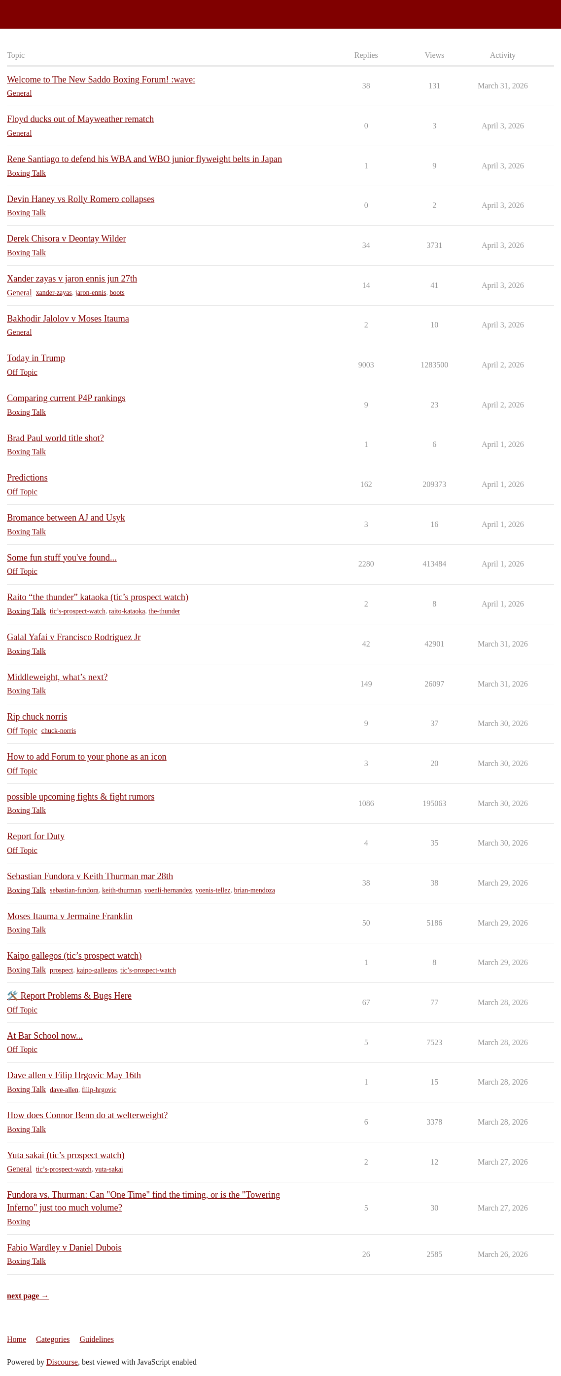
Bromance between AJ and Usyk (66, 518)
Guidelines (97, 1339)
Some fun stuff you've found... (62, 558)
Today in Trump (36, 358)
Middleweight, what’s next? (57, 677)
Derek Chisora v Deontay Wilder (66, 238)
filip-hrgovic (99, 1089)
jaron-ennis (90, 292)
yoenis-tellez (212, 890)
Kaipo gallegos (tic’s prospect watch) (74, 956)
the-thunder (164, 611)
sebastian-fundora (74, 890)
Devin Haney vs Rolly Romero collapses (80, 199)
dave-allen (64, 1089)
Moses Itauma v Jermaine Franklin (70, 916)
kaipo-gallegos (96, 970)
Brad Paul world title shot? (55, 438)
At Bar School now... (45, 1036)
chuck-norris (58, 730)
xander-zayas (54, 292)
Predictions (27, 478)
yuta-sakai (109, 1169)
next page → (28, 1296)
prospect (61, 970)
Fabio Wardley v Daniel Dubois (64, 1248)
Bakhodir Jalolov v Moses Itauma (68, 319)
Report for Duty (36, 836)
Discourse (62, 1362)
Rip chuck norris (37, 717)
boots (116, 292)
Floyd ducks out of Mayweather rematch (80, 119)
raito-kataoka (127, 611)
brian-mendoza (255, 890)
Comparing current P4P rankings (66, 398)
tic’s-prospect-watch (77, 611)
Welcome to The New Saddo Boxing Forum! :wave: (101, 79)
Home (16, 1339)
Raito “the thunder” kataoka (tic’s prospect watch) (97, 597)
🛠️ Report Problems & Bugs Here (69, 996)
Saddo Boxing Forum (39, 10)
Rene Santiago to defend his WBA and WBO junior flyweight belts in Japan (144, 159)
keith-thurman (121, 890)
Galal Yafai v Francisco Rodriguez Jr (73, 637)
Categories (53, 1339)
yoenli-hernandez (168, 890)
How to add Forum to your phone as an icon (87, 757)
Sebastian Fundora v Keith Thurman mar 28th (90, 876)
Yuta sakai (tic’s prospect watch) (66, 1155)
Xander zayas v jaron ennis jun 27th (72, 278)
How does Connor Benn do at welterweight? (87, 1115)
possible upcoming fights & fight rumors (80, 797)
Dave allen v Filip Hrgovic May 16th (74, 1075)
